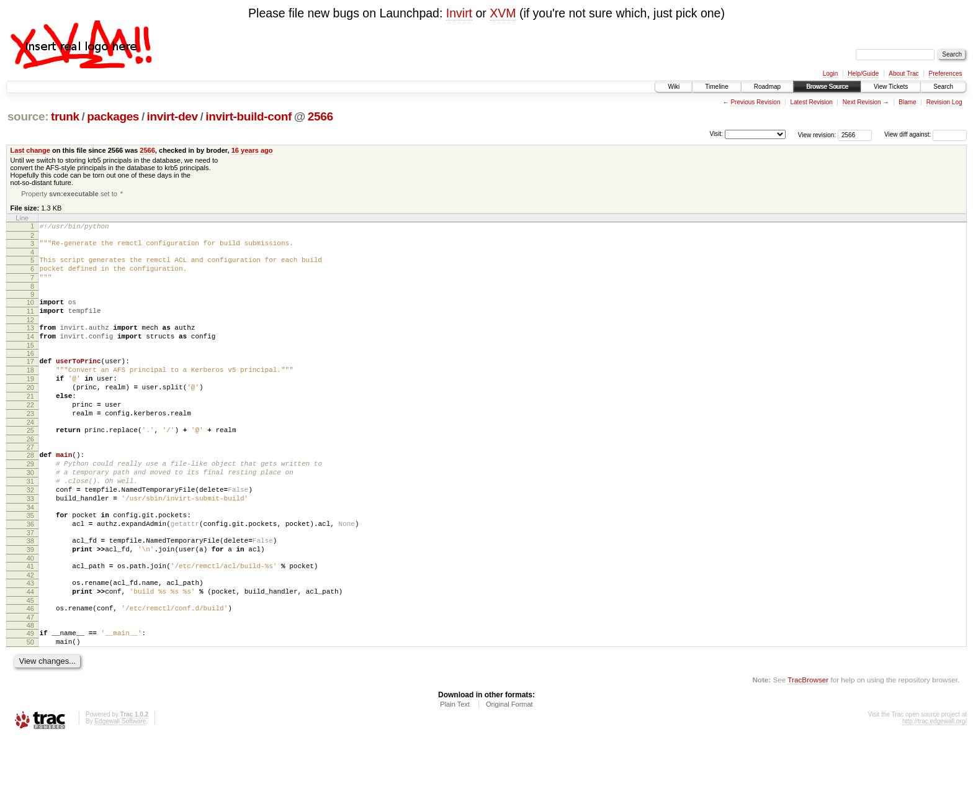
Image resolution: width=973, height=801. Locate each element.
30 (30, 509)
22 (30, 432)
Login (830, 73)
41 (30, 618)
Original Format (509, 767)
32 (30, 530)
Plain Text (455, 767)
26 (30, 472)
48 (30, 684)
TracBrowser (807, 742)
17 (30, 379)
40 (30, 609)
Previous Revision (755, 102)
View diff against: (925, 134)
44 (30, 647)
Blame (907, 102)
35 (30, 559)
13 (30, 342)
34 (30, 551)
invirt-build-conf (248, 116)
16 (30, 371)
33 (30, 541)
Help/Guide (863, 73)
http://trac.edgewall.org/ (934, 784)
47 (30, 676)
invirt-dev (172, 116)
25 (30, 461)
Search (943, 86)
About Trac (903, 73)
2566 (320, 116)
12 (30, 334)
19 (30, 400)
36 (30, 570)
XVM (503, 13)
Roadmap (767, 86)
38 (30, 588)
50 (30, 703)
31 (30, 519)
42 (30, 628)
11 (30, 323)
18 (30, 390)
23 (30, 442)
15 (30, 363)
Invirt (459, 13)
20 (30, 411)
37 (30, 580)
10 (30, 313)
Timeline (716, 86)
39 (30, 599)
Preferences (945, 73)
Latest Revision (811, 102)
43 (30, 636)
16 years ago (252, 150)
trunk (65, 116)
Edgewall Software (120, 784)
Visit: (716, 133)
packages (113, 116)
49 (30, 692)
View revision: (817, 134)
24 (30, 453)
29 (30, 498)
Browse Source (827, 86)
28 (30, 488)
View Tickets (891, 86)
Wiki (673, 86)
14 (30, 352)
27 (30, 480)
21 (30, 421)
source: (27, 116)
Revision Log (944, 102)
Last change (30, 150)
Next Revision (862, 102)
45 (30, 657)
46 (30, 665)
